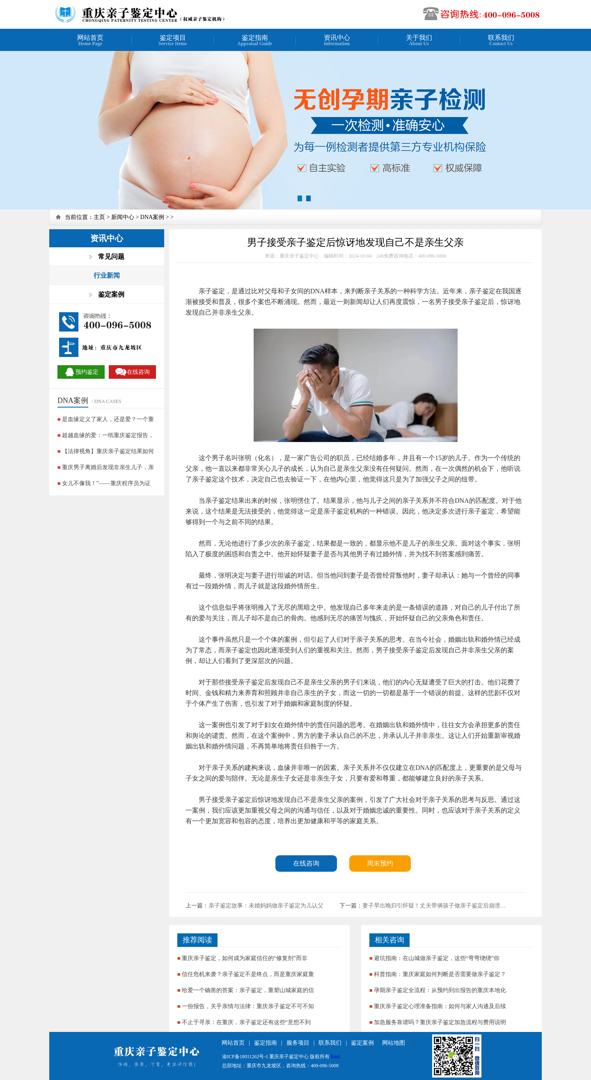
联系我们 (329, 1043)
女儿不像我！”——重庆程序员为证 (106, 483)
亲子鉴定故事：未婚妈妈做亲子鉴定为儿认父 (265, 906)
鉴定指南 (265, 1043)
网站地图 (393, 1043)
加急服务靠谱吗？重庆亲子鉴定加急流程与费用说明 (440, 1022)
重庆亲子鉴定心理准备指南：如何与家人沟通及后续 (440, 1006)
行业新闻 (107, 275)
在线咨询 (306, 863)
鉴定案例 (362, 1043)
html (335, 1056)
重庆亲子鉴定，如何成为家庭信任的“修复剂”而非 (244, 958)
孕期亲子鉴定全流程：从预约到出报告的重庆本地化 (440, 990)
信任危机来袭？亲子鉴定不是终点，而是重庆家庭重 (248, 974)
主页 (99, 217)
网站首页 (233, 1043)
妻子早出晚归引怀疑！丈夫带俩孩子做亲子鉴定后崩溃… (434, 906)
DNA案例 (152, 217)
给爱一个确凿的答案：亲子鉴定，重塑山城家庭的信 (248, 990)
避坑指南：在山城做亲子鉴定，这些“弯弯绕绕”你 (436, 958)
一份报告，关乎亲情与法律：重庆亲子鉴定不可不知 (248, 1006)
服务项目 (297, 1043)
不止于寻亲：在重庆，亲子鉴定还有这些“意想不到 (246, 1022)
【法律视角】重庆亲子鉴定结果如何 (108, 451)
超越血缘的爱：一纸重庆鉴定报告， (108, 435)
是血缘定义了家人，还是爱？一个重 (108, 419)
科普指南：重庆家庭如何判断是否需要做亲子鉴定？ (440, 974)
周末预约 (380, 863)
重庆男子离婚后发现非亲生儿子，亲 (108, 467)
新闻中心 (122, 217)
